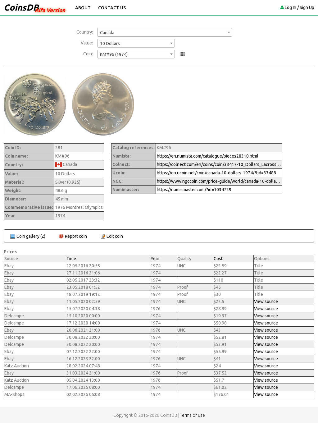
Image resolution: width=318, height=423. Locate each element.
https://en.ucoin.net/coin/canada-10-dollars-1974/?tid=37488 (216, 172)
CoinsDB (21, 7)
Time (71, 258)
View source (266, 301)
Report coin (76, 236)
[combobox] (164, 32)
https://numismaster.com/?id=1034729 (194, 189)
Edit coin (115, 236)
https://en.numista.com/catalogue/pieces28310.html (207, 156)
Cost (218, 258)
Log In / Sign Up (299, 7)
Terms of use (192, 415)
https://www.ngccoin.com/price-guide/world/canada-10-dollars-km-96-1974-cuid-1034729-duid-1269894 (219, 181)
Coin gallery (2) (30, 236)
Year (155, 258)
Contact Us (112, 7)
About (83, 7)
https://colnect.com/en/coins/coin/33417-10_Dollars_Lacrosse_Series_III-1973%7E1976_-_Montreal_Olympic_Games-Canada (219, 164)
